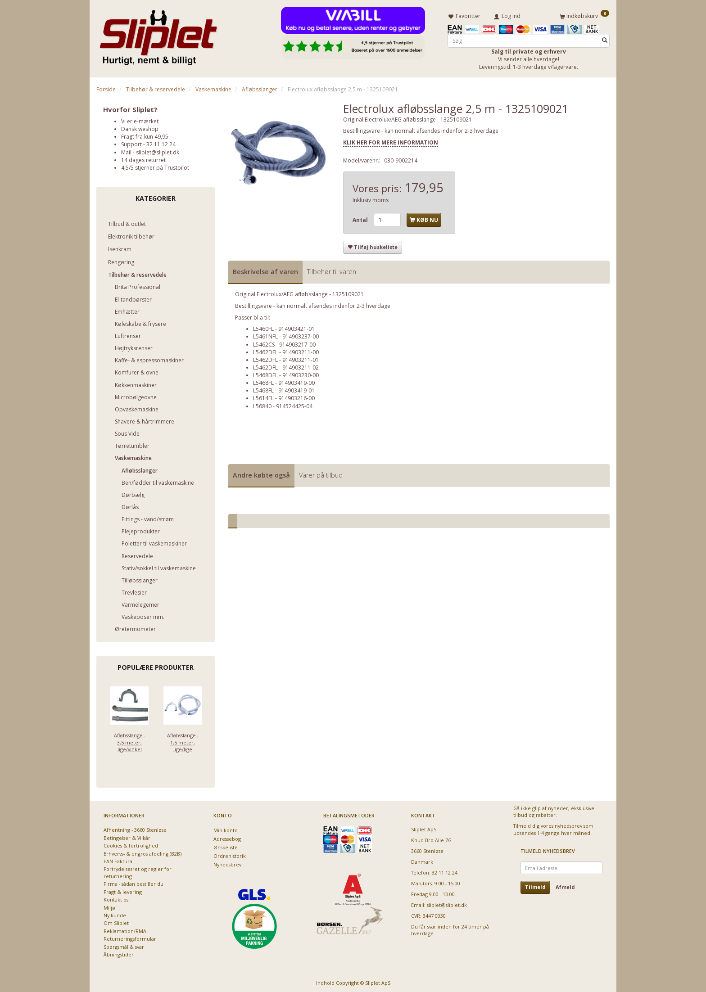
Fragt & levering (123, 890)
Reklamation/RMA (125, 929)
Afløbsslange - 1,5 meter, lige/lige (183, 740)
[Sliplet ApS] (158, 34)
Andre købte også (261, 473)
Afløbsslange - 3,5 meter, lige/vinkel (129, 740)
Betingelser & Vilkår (127, 836)
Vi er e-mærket (139, 119)
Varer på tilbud (321, 473)
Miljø (109, 905)
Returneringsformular (130, 937)
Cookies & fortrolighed (131, 844)
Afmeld (565, 885)
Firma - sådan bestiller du (133, 882)
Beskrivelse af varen (265, 270)
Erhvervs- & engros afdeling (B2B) (142, 851)
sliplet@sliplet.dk (157, 150)
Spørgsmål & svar (124, 945)
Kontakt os (116, 898)
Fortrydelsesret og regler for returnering (138, 871)
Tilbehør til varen (331, 270)
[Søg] (604, 39)
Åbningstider (119, 953)
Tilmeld (535, 885)
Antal (361, 218)
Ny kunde (115, 914)
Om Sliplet (116, 921)
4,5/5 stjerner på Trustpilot (155, 166)
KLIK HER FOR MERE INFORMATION (390, 140)
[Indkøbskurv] (584, 15)
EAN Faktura (118, 860)
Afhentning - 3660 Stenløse (135, 828)
